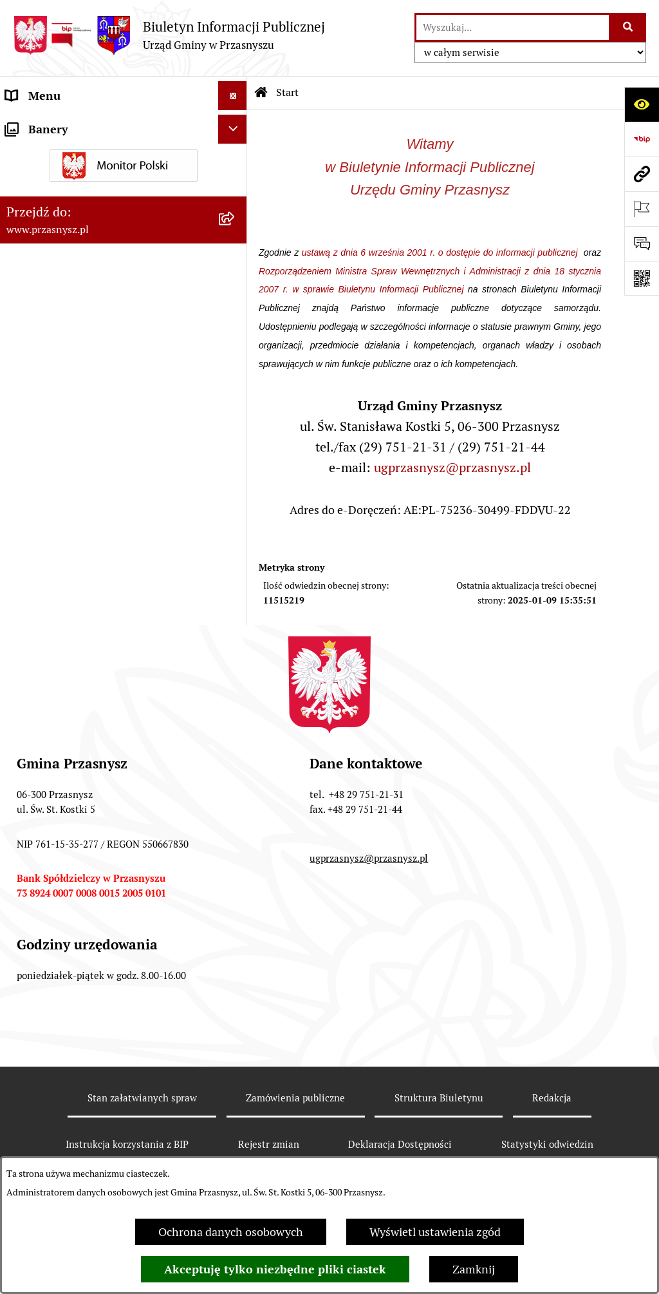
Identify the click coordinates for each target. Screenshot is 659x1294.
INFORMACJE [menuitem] (40, 182)
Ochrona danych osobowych (230, 1231)
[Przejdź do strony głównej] (169, 35)
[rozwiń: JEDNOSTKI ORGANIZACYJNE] (235, 241)
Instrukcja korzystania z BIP (127, 1144)
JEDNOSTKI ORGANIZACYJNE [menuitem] (83, 240)
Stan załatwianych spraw (142, 1098)
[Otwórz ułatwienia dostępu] (641, 104)
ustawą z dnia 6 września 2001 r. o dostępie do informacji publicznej (441, 252)
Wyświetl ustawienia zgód (435, 1231)
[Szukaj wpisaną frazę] (628, 27)
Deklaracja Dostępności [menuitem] (65, 298)
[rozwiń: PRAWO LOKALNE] (235, 154)
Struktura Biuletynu (438, 1098)
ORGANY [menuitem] (29, 124)
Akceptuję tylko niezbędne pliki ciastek (275, 1269)
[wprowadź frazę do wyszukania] (512, 27)
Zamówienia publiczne (295, 1098)
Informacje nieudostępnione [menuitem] (78, 211)
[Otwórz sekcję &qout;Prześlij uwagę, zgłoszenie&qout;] (641, 243)
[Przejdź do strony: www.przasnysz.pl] (641, 174)
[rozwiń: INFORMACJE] (235, 183)
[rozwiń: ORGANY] (235, 125)
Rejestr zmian (268, 1144)
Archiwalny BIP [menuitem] (45, 269)
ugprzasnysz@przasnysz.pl (452, 467)
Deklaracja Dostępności (400, 1144)
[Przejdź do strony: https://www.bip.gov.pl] (641, 139)
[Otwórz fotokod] (641, 278)
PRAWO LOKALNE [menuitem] (52, 153)
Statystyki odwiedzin (547, 1144)
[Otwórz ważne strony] (641, 208)
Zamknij (473, 1269)
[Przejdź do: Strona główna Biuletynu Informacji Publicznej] (261, 92)
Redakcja (551, 1098)
